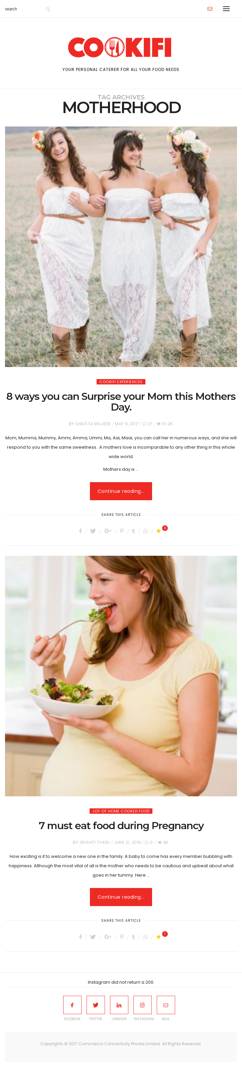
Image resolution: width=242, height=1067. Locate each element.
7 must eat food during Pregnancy (121, 825)
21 (150, 424)
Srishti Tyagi (95, 842)
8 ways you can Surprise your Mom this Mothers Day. (121, 401)
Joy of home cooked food (121, 811)
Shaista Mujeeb (92, 424)
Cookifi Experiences (121, 381)
